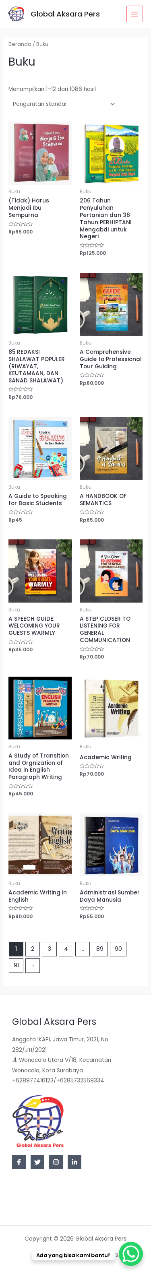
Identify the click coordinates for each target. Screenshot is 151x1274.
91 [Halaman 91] (16, 965)
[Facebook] (19, 1162)
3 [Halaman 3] (49, 949)
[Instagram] (56, 1162)
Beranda (19, 44)
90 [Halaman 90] (118, 949)
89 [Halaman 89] (99, 949)
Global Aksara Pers (65, 14)
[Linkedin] (74, 1162)
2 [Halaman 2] (32, 949)
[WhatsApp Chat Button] (131, 1254)
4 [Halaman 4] (66, 949)
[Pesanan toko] (62, 104)
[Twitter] (37, 1162)
